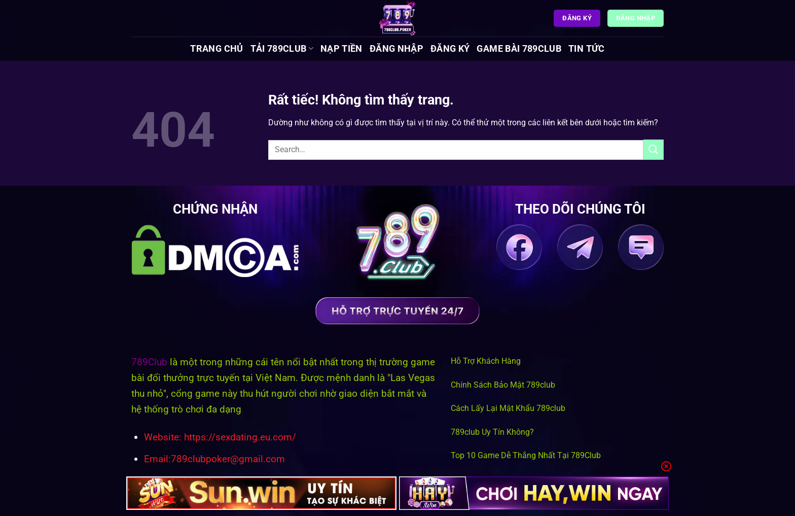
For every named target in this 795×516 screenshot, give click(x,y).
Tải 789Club (281, 49)
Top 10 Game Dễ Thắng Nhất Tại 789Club (526, 455)
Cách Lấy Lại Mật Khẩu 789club (508, 408)
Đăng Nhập (396, 49)
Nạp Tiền (341, 49)
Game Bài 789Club (519, 49)
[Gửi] (653, 149)
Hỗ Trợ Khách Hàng (486, 361)
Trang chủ (216, 49)
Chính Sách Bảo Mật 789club (503, 385)
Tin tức (586, 49)
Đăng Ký (449, 49)
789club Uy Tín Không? (492, 432)
